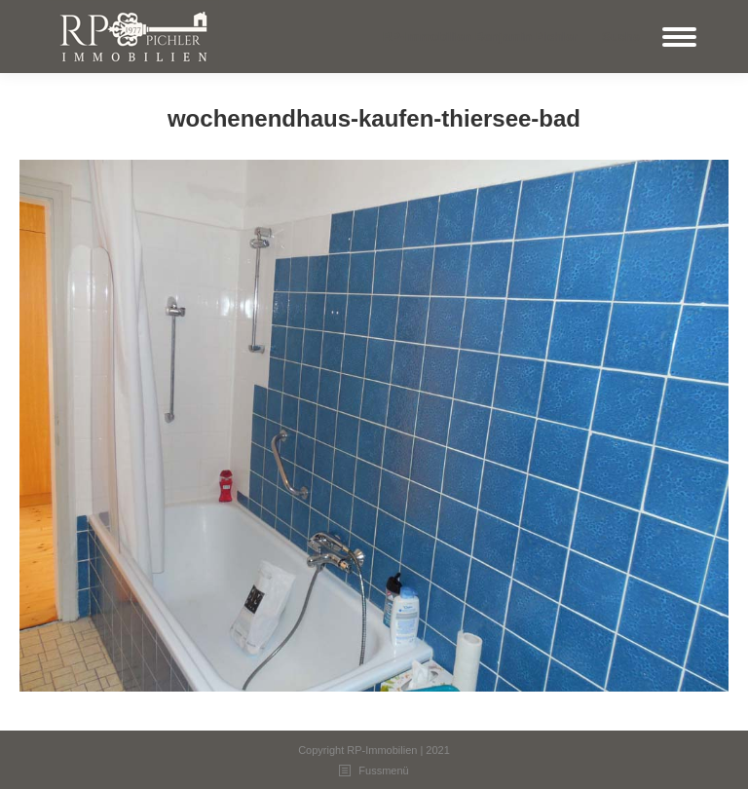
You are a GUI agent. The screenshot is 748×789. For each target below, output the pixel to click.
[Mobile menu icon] (679, 37)
